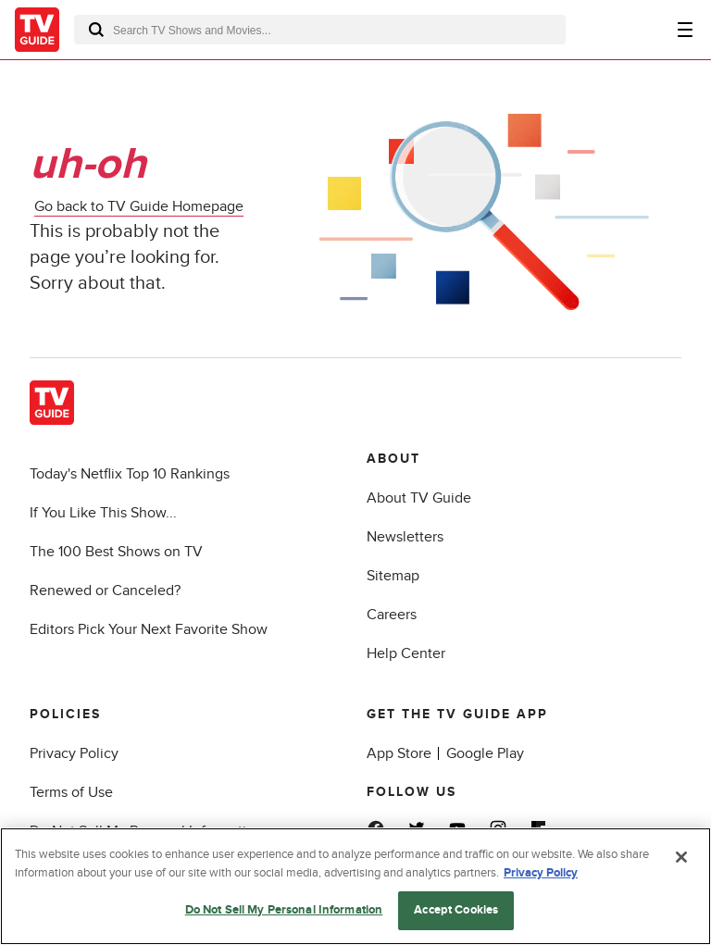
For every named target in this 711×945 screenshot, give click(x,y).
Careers (392, 614)
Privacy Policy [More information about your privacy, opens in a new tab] (541, 872)
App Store (399, 753)
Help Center (406, 653)
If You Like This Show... (103, 513)
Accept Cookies (456, 909)
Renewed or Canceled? (105, 590)
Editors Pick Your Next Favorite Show (149, 629)
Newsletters (405, 537)
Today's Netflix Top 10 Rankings (130, 474)
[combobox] (320, 29)
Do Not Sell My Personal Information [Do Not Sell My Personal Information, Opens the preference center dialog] (284, 909)
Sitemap (393, 575)
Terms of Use (71, 792)
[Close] (681, 857)
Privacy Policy (74, 753)
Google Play (485, 753)
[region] (355, 886)
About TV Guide (419, 498)
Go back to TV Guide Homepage (138, 206)
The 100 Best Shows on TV (116, 551)
